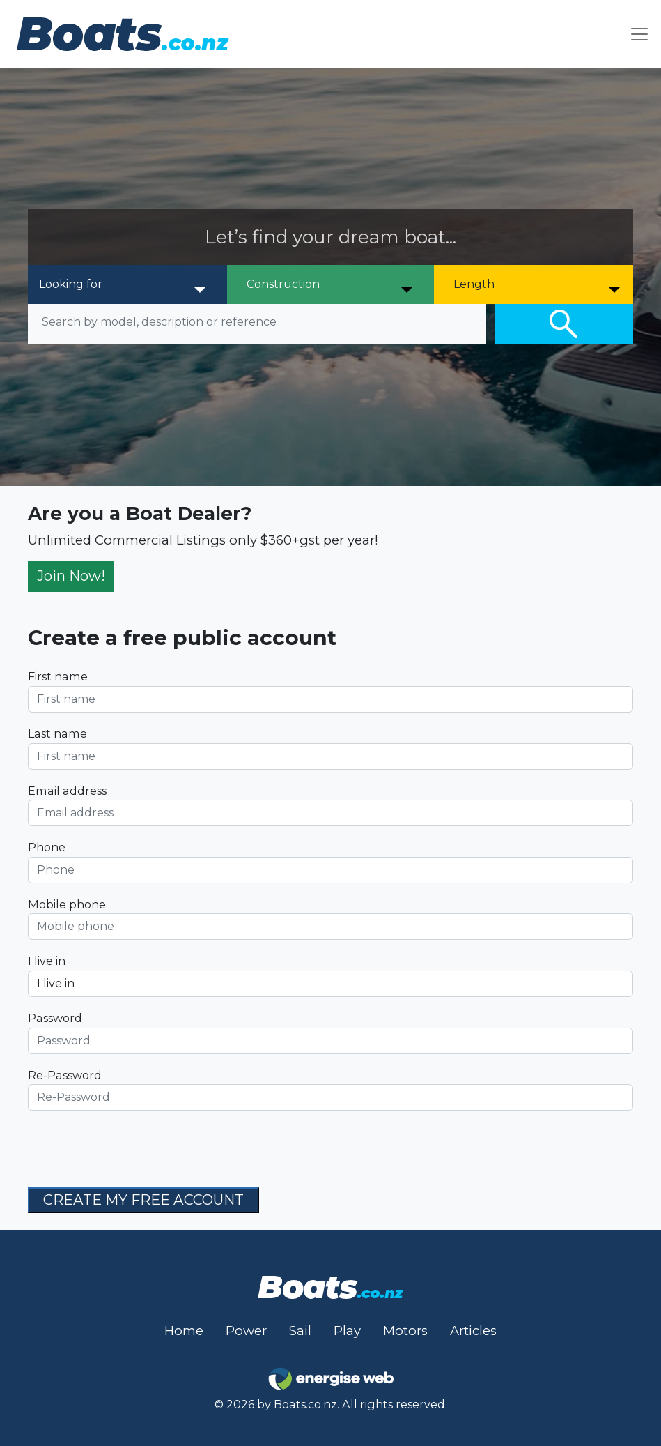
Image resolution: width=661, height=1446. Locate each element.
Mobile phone (67, 904)
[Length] (537, 284)
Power (246, 1331)
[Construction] (330, 284)
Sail (300, 1331)
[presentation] (134, 1149)
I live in (46, 961)
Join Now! (71, 575)
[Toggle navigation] (639, 34)
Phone (46, 847)
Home (183, 1331)
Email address (67, 791)
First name (58, 676)
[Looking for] (123, 284)
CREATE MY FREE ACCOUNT (143, 1199)
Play (347, 1331)
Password (55, 1018)
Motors (405, 1331)
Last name (57, 733)
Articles (473, 1331)
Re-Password (65, 1075)
